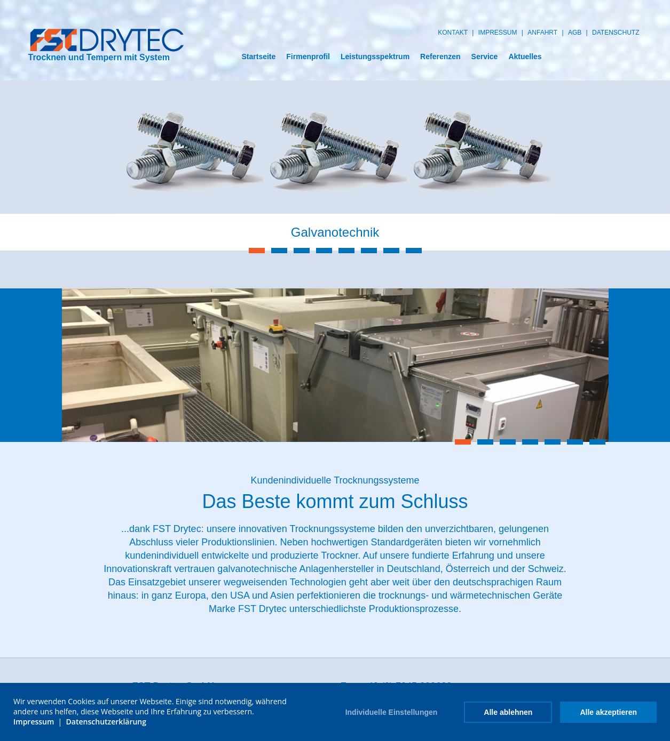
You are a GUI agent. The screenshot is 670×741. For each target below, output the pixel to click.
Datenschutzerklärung (106, 721)
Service (484, 56)
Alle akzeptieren (608, 712)
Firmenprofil (308, 56)
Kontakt (453, 32)
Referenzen (440, 56)
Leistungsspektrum (375, 56)
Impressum (497, 32)
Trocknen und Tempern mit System (106, 45)
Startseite (258, 56)
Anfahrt (542, 32)
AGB (574, 32)
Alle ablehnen (508, 712)
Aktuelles (524, 56)
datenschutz (615, 32)
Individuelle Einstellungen (391, 712)
